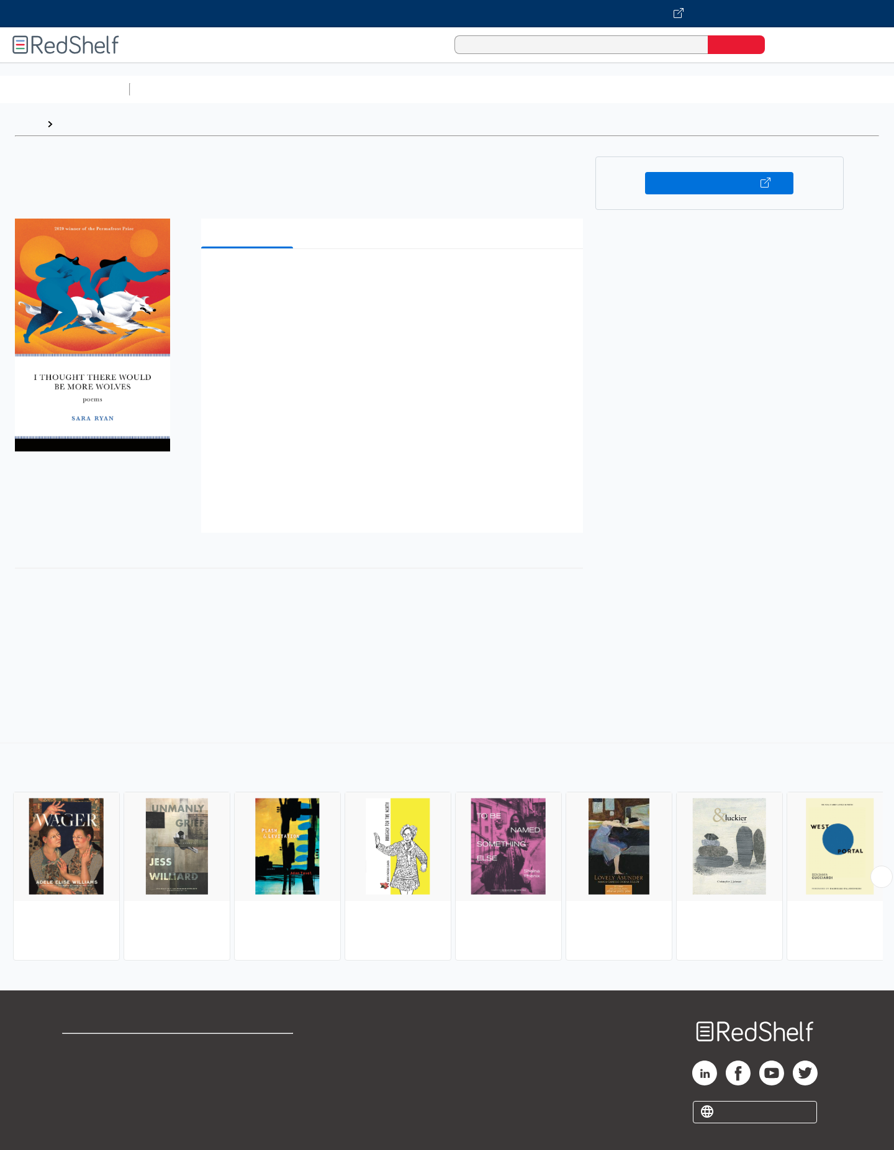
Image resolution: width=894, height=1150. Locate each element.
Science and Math (243, 89)
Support (80, 1068)
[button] (394, 277)
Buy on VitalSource (719, 183)
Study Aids (167, 89)
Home (28, 124)
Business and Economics (481, 89)
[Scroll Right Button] (881, 877)
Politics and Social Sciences (612, 89)
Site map (82, 1108)
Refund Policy (248, 1068)
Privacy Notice (96, 1088)
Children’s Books (824, 89)
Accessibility (246, 1088)
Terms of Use (248, 1048)
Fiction (701, 89)
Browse (76, 124)
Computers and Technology (354, 89)
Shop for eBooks (102, 1048)
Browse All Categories (64, 89)
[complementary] (447, 853)
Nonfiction (752, 89)
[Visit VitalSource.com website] (447, 13)
